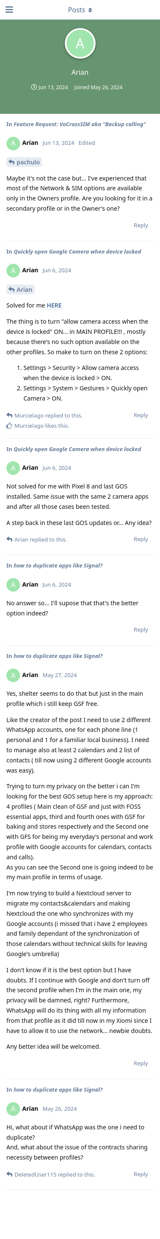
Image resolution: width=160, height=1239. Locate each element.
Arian (24, 289)
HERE (54, 305)
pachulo (28, 162)
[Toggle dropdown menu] (80, 10)
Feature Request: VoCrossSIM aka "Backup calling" (80, 124)
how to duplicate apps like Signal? (58, 565)
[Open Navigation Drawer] (8, 10)
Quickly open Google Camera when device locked (77, 251)
